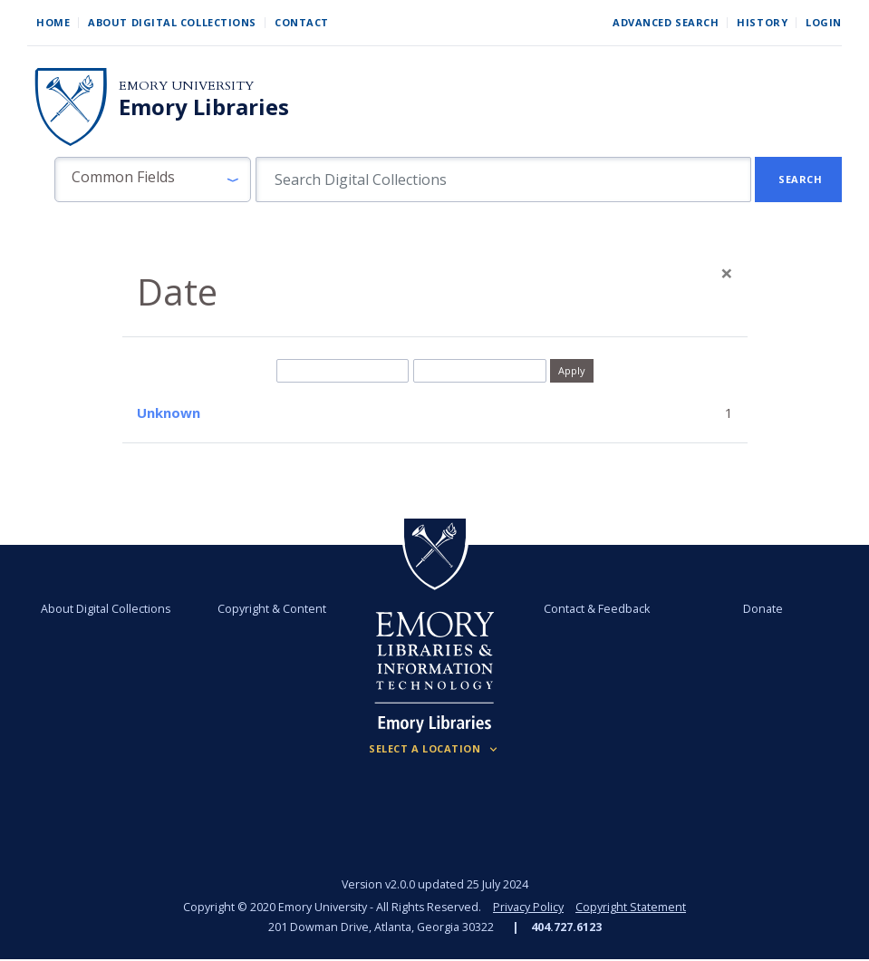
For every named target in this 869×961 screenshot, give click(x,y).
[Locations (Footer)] (434, 749)
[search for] (503, 179)
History (762, 22)
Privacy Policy (528, 907)
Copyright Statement (630, 907)
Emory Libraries (204, 107)
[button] (152, 179)
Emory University (186, 85)
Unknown (168, 412)
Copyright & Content (271, 608)
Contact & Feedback (597, 608)
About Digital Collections (172, 22)
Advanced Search (666, 22)
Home (53, 22)
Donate (763, 608)
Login (824, 22)
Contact (302, 22)
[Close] (727, 273)
